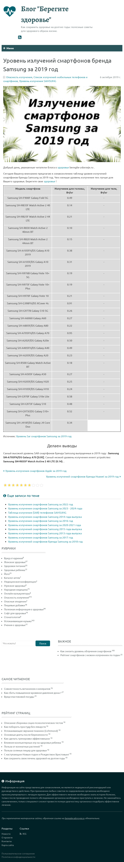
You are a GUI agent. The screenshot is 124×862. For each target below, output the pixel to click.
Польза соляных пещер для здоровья (25, 750)
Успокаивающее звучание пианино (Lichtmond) (31, 730)
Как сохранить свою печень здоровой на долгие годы (34, 758)
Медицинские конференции (20, 581)
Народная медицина (17, 589)
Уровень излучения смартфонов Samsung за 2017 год (40, 537)
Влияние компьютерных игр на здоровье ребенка (32, 742)
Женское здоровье (15, 562)
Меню (8, 48)
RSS (24, 833)
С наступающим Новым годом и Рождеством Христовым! (36, 754)
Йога (7, 573)
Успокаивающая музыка (19, 621)
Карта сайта (8, 845)
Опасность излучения (18, 597)
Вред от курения (14, 558)
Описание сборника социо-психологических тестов (33, 722)
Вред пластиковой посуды (19, 696)
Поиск (42, 643)
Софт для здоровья (16, 613)
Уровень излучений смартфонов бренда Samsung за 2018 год (45, 541)
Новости (6, 833)
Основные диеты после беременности (26, 734)
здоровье (63, 167)
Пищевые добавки (15, 605)
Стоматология (12, 617)
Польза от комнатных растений (22, 746)
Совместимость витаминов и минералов (27, 688)
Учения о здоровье (15, 624)
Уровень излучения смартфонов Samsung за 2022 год (40, 504)
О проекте (7, 837)
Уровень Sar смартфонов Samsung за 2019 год (44, 436)
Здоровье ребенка (15, 569)
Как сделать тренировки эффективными (27, 738)
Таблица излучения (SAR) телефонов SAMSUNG (37, 512)
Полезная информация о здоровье (25, 609)
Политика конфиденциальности (18, 856)
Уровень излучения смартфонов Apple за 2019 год (35, 470)
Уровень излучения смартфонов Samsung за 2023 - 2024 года (45, 508)
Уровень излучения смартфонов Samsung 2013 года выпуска (45, 533)
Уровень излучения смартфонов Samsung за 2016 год (40, 520)
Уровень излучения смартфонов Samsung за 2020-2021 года (44, 525)
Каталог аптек (12, 577)
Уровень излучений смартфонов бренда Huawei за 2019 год (83, 476)
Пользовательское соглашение (18, 853)
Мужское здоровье (15, 585)
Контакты (7, 841)
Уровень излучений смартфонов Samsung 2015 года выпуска (45, 529)
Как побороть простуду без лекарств (25, 726)
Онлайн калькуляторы (17, 593)
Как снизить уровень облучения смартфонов (85, 651)
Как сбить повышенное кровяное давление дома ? (32, 692)
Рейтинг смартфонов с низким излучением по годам (90, 655)
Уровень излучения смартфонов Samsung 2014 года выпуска (45, 516)
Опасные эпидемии (15, 601)
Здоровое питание (15, 565)
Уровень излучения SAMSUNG (37, 80)
